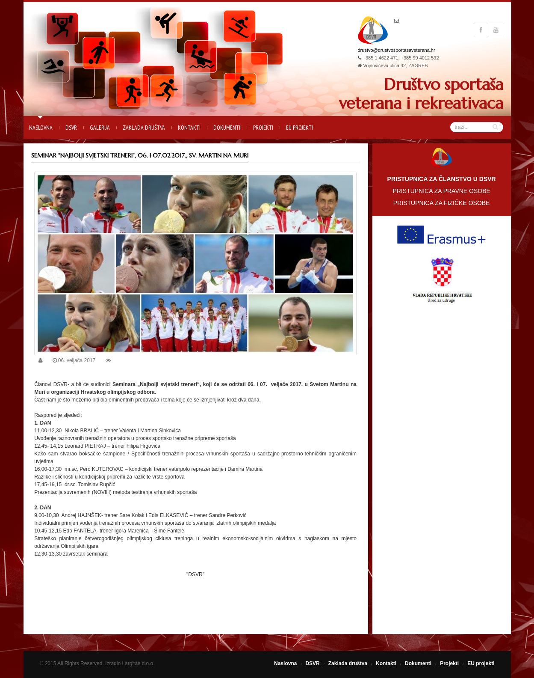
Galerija (100, 128)
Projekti (263, 128)
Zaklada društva (144, 128)
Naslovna (41, 128)
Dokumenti (226, 128)
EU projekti (299, 128)
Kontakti (189, 128)
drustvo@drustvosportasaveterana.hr (396, 50)
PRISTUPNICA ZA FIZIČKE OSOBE (441, 202)
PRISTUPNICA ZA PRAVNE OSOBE (441, 190)
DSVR (71, 128)
